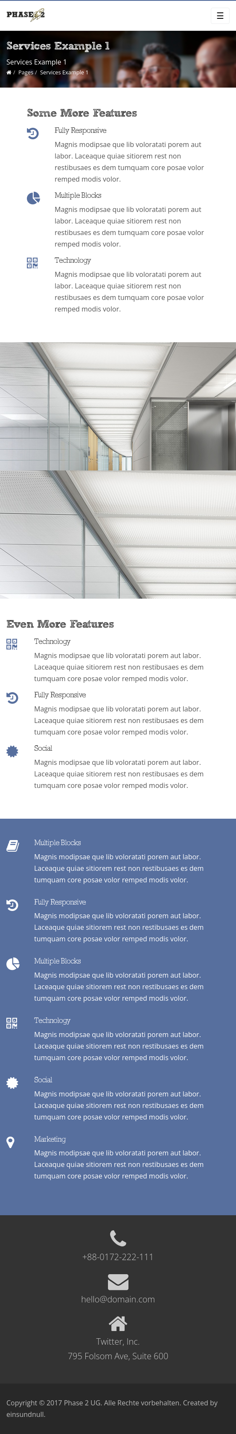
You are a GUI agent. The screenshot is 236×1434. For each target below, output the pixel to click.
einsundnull (25, 1414)
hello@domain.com (118, 1299)
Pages (25, 72)
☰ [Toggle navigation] (220, 15)
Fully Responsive (80, 131)
